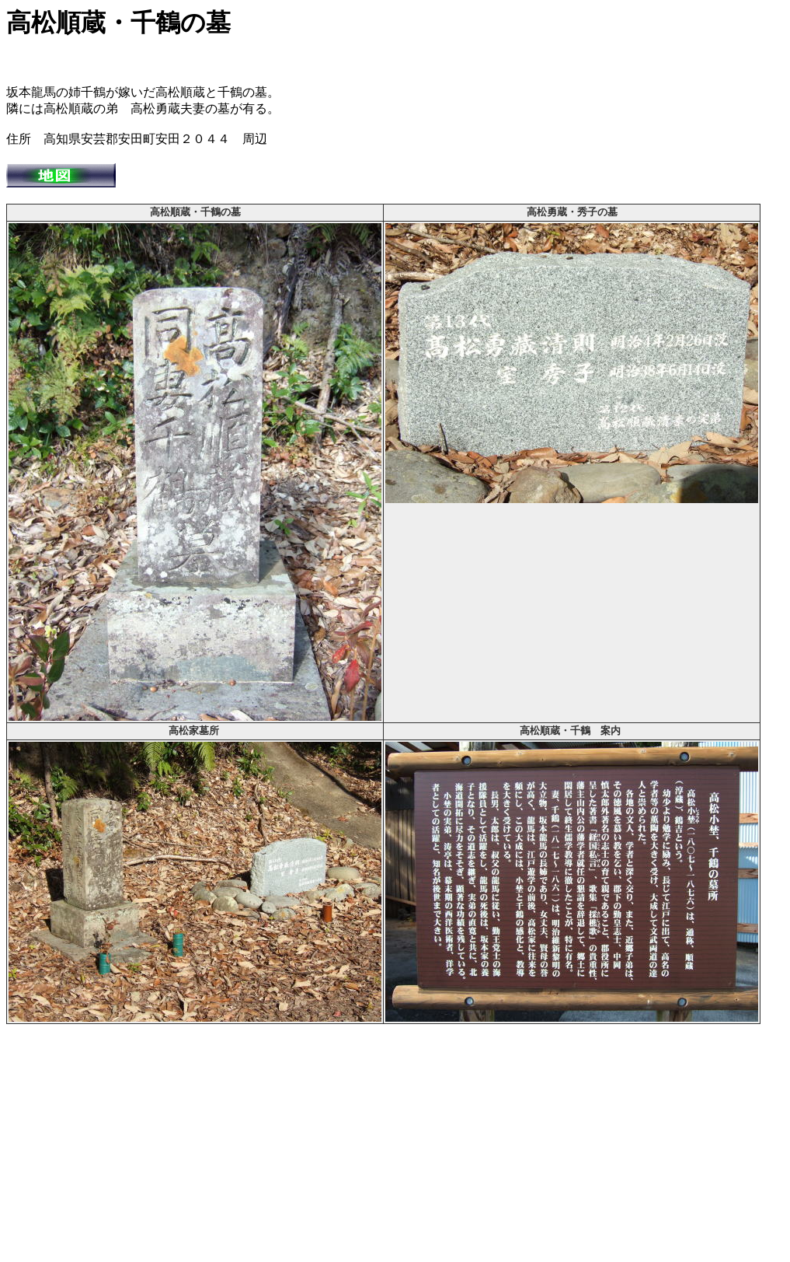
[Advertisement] (395, 1147)
